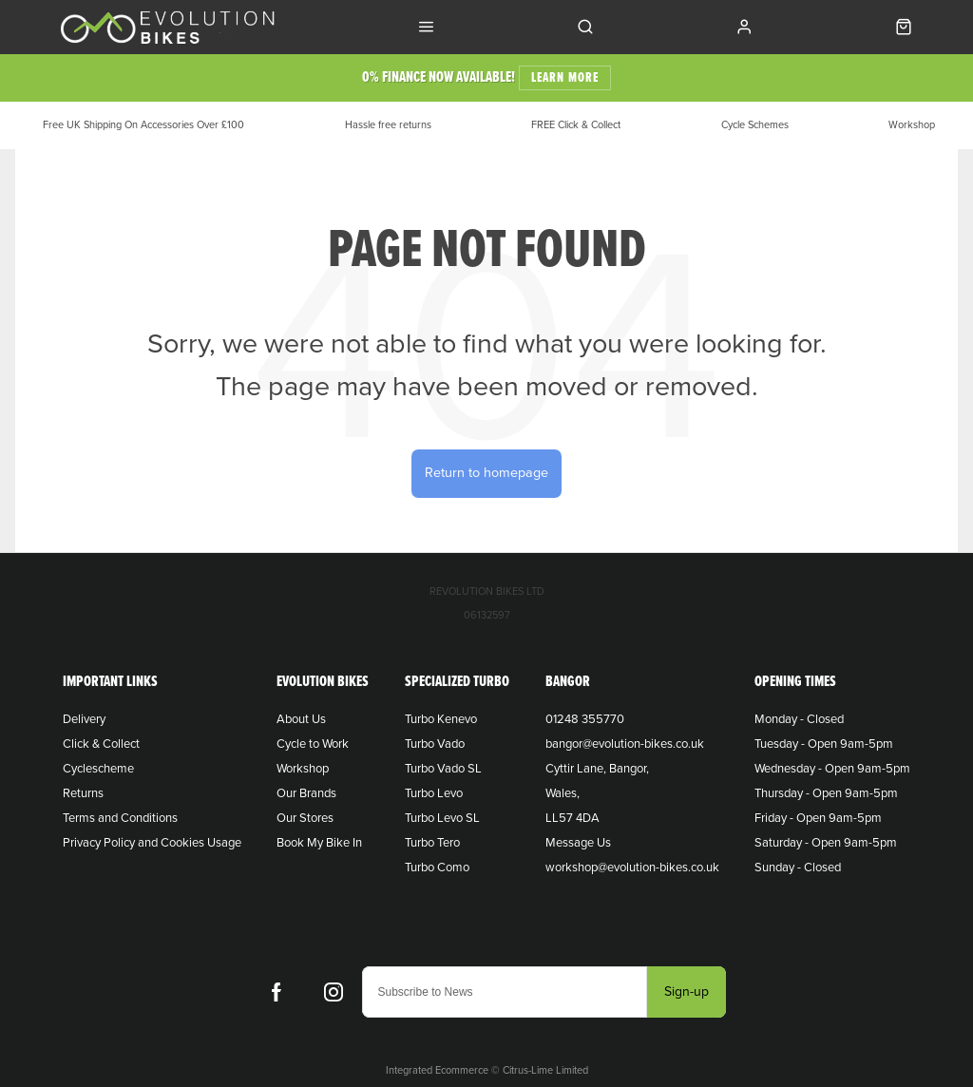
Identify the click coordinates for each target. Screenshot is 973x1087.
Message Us (578, 842)
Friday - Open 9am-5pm (818, 818)
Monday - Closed (799, 719)
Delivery (84, 719)
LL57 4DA (572, 818)
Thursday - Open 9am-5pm (826, 793)
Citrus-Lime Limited (545, 1070)
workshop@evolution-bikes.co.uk (632, 867)
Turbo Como (437, 867)
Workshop (303, 768)
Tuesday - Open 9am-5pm (823, 744)
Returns (83, 793)
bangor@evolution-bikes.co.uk (624, 744)
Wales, (562, 793)
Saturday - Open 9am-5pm (825, 842)
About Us (301, 719)
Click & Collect (101, 744)
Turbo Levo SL (442, 818)
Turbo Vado (435, 744)
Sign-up (686, 991)
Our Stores (305, 818)
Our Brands (306, 793)
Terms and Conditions (120, 818)
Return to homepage (486, 473)
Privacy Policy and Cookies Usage (152, 842)
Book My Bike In (319, 842)
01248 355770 (584, 719)
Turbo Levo (434, 793)
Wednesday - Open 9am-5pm (832, 768)
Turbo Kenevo (441, 719)
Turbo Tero (432, 842)
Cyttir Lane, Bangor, (597, 768)
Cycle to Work (313, 744)
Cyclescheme (98, 768)
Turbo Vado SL (443, 768)
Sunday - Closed (797, 867)
